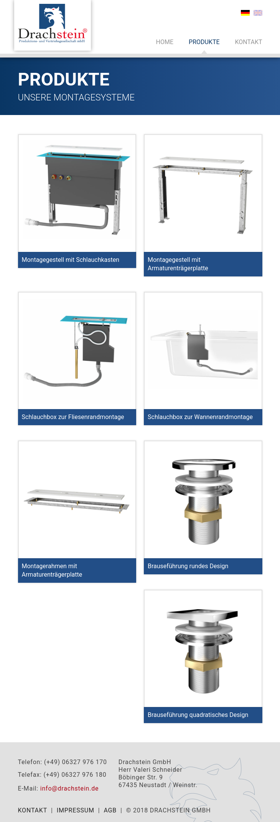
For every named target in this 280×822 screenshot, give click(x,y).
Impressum (75, 810)
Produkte (204, 42)
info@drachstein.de (69, 788)
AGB (110, 810)
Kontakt (248, 42)
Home (164, 42)
